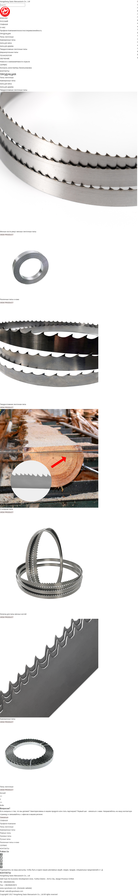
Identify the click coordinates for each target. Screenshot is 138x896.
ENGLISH (3, 18)
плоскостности (22, 31)
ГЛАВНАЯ (4, 24)
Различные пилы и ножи (9, 299)
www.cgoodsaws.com (8, 888)
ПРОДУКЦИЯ (5, 34)
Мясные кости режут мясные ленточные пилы (18, 232)
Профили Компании (8, 31)
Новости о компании (8, 62)
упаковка (28, 68)
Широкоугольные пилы (9, 52)
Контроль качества (7, 68)
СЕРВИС (3, 65)
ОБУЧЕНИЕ (4, 59)
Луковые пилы (5, 836)
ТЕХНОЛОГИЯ (6, 55)
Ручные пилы (5, 839)
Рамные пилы (5, 833)
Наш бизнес (20, 68)
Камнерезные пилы (7, 40)
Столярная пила (6, 509)
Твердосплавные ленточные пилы (13, 49)
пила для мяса (6, 43)
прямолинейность (35, 31)
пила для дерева (7, 46)
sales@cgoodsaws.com (14, 891)
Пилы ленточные (7, 37)
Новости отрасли (23, 62)
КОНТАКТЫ (4, 71)
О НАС (2, 27)
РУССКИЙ (4, 21)
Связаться (4, 817)
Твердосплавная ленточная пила (13, 404)
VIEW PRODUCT (6, 235)
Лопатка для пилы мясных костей (13, 614)
